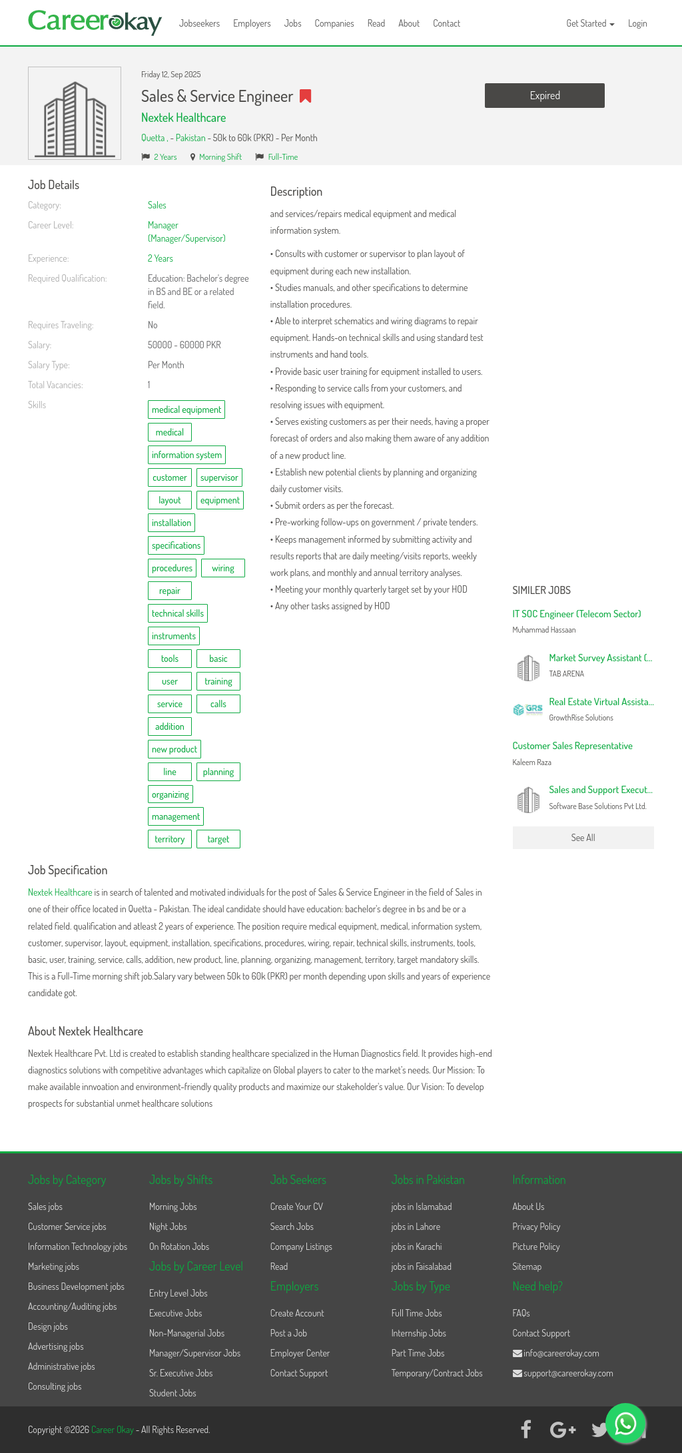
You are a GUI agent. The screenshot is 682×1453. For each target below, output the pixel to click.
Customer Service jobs (67, 1226)
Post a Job (288, 1332)
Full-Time (283, 156)
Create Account (297, 1312)
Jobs (293, 23)
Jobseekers (199, 23)
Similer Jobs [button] (542, 591)
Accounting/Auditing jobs (72, 1306)
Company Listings (301, 1246)
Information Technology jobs (77, 1246)
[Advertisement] (584, 378)
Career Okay (113, 1429)
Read (377, 23)
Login (637, 23)
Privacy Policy (537, 1226)
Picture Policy (536, 1246)
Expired (545, 95)
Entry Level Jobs (178, 1293)
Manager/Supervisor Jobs (194, 1352)
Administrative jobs (61, 1366)
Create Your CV (296, 1206)
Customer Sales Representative (573, 745)
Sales (157, 204)
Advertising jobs (56, 1346)
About (409, 23)
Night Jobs (168, 1226)
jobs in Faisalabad (422, 1266)
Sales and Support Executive (604, 789)
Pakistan (191, 137)
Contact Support (299, 1372)
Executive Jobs (175, 1312)
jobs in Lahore (416, 1226)
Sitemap (527, 1266)
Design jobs (48, 1326)
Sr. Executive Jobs (181, 1372)
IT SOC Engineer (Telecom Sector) (577, 613)
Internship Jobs (419, 1332)
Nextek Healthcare (183, 117)
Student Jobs (172, 1392)
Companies (334, 23)
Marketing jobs (53, 1266)
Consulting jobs (54, 1386)
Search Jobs (292, 1226)
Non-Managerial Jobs (186, 1332)
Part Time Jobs (418, 1352)
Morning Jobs (173, 1206)
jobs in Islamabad (422, 1206)
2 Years (166, 156)
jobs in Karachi (417, 1246)
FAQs (521, 1312)
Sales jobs (45, 1206)
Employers (252, 23)
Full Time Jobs (417, 1312)
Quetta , (155, 137)
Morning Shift (220, 156)
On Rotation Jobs (179, 1246)
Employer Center (300, 1352)
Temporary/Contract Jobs (437, 1372)
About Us (529, 1206)
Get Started (591, 23)
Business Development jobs (76, 1286)
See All (583, 837)
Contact (446, 23)
